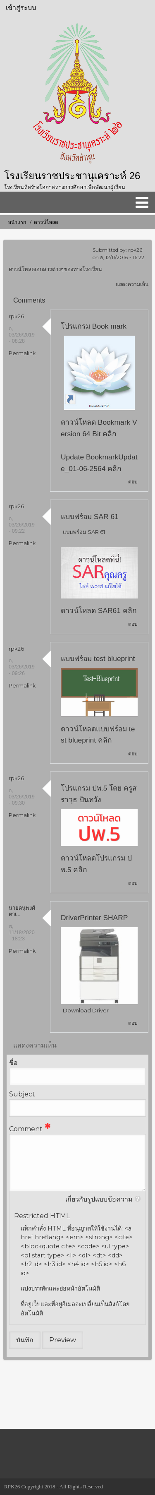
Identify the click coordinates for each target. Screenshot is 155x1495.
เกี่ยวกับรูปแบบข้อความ (99, 1199)
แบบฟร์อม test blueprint (98, 658)
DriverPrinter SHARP (94, 917)
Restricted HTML (42, 1216)
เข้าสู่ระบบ (21, 7)
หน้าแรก (17, 222)
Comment (26, 1129)
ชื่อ (13, 1063)
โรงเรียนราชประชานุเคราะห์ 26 (72, 175)
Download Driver (86, 1010)
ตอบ (133, 481)
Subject (22, 1094)
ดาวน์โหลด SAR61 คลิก (99, 610)
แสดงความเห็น (132, 284)
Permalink (22, 353)
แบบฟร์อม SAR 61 (90, 516)
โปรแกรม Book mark (93, 326)
